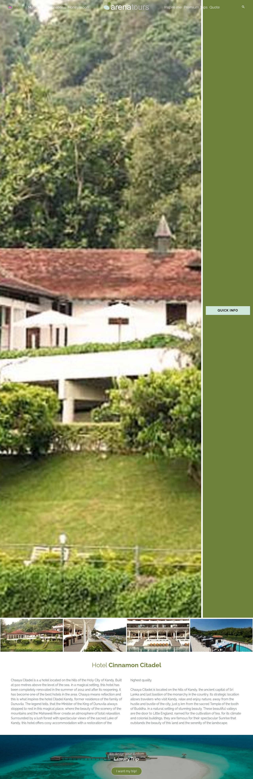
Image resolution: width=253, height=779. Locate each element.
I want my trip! (126, 771)
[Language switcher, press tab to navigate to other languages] (22, 7)
